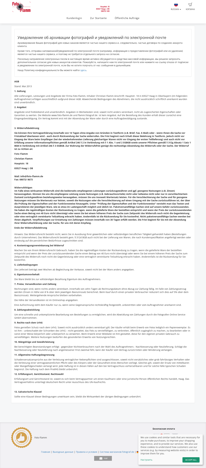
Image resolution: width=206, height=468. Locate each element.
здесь (83, 70)
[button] (103, 458)
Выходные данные (63, 451)
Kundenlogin (74, 18)
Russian (176, 7)
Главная (45, 451)
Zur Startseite (98, 18)
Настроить (146, 459)
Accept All (191, 460)
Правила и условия (86, 451)
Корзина (190, 7)
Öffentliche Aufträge (127, 18)
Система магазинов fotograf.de (117, 451)
